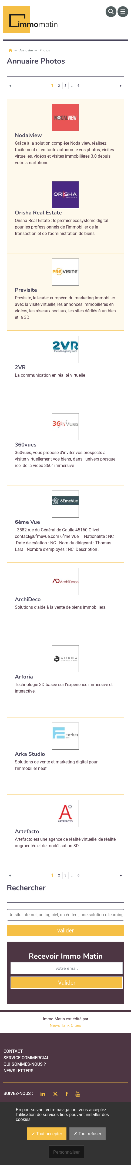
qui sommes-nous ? (25, 1064)
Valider (66, 982)
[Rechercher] (111, 11)
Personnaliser (66, 1152)
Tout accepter (47, 1133)
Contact (13, 1051)
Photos (44, 50)
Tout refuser (87, 1133)
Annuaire (26, 50)
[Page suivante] (120, 85)
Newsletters (18, 1070)
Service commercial (26, 1057)
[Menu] (122, 11)
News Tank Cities (65, 1025)
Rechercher (26, 888)
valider (65, 930)
